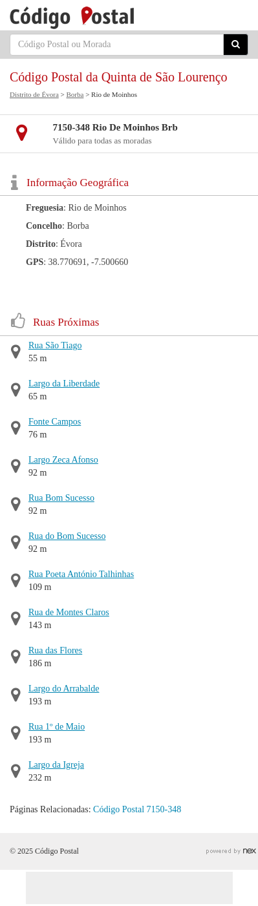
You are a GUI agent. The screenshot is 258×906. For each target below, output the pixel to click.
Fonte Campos (54, 422)
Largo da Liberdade (64, 383)
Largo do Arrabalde (63, 688)
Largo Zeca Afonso (63, 460)
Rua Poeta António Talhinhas (81, 574)
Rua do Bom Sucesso (66, 536)
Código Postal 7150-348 (137, 809)
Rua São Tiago (54, 345)
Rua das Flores (55, 650)
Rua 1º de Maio (56, 727)
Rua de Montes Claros (68, 612)
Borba (74, 94)
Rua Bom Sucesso (61, 498)
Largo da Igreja (56, 765)
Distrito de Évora (34, 94)
